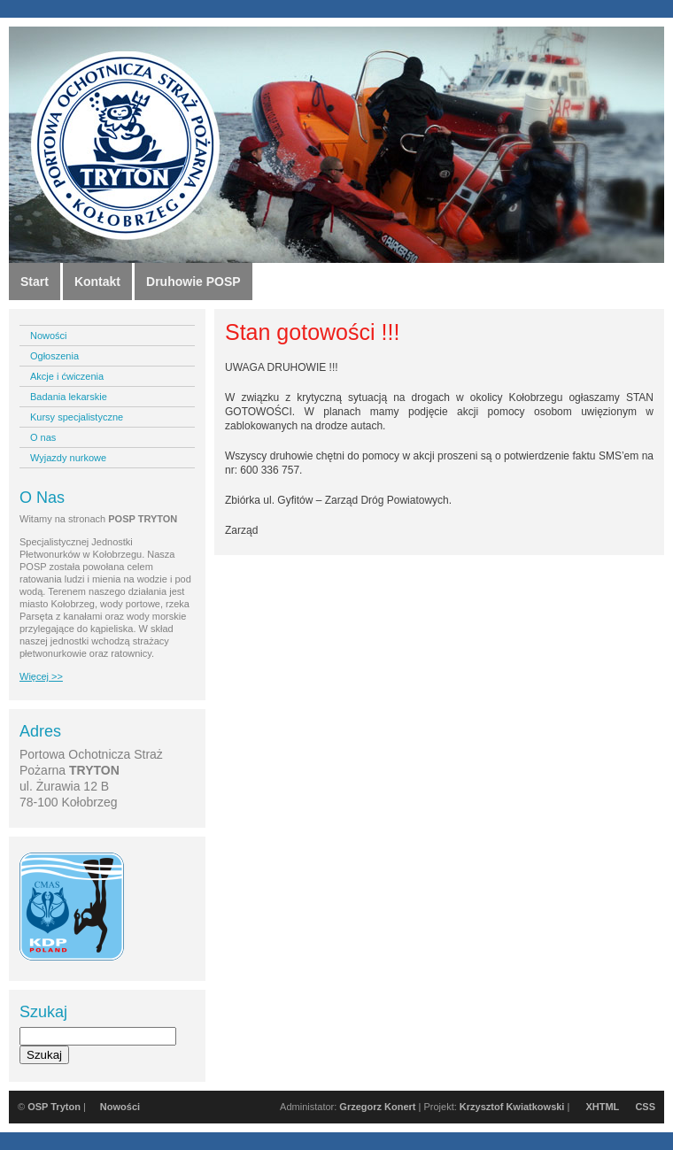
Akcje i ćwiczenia (67, 376)
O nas (43, 437)
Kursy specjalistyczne (76, 417)
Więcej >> (41, 676)
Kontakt (97, 281)
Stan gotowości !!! (312, 332)
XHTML (602, 1106)
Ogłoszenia (54, 356)
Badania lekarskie (68, 396)
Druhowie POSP (193, 281)
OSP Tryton (54, 1106)
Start (34, 281)
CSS (645, 1106)
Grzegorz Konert (377, 1106)
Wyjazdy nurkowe (68, 457)
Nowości (48, 335)
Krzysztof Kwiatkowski (512, 1106)
